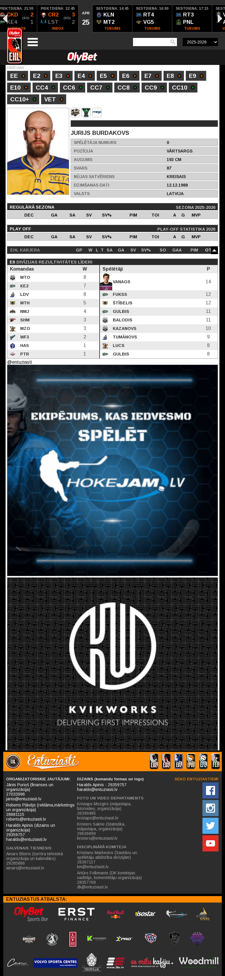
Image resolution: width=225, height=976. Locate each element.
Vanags (121, 281)
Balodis (122, 320)
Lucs (118, 345)
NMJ (24, 311)
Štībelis (122, 303)
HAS (24, 345)
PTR (24, 354)
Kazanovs (124, 328)
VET (54, 100)
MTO (24, 277)
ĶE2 (23, 286)
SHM (24, 320)
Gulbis (120, 311)
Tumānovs (124, 337)
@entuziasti (19, 362)
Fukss (119, 294)
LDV (24, 294)
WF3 (24, 337)
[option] (58, 18)
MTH (24, 303)
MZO (24, 328)
